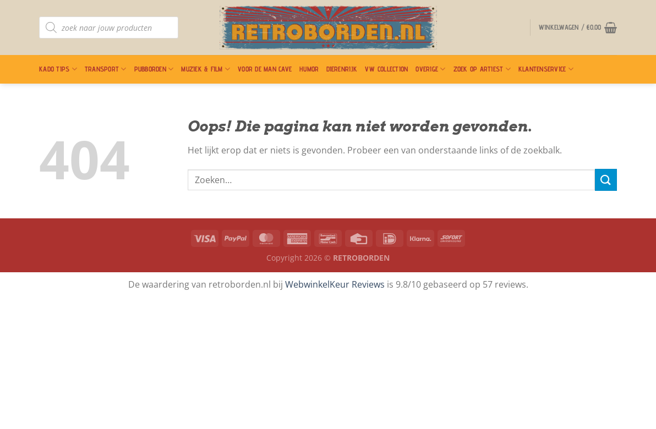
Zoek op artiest (482, 69)
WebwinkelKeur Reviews (335, 284)
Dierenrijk (341, 69)
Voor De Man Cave (265, 69)
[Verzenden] (606, 179)
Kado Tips (58, 69)
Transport (106, 69)
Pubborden (154, 69)
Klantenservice (545, 69)
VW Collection (386, 69)
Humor (309, 69)
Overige (430, 69)
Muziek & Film (205, 69)
